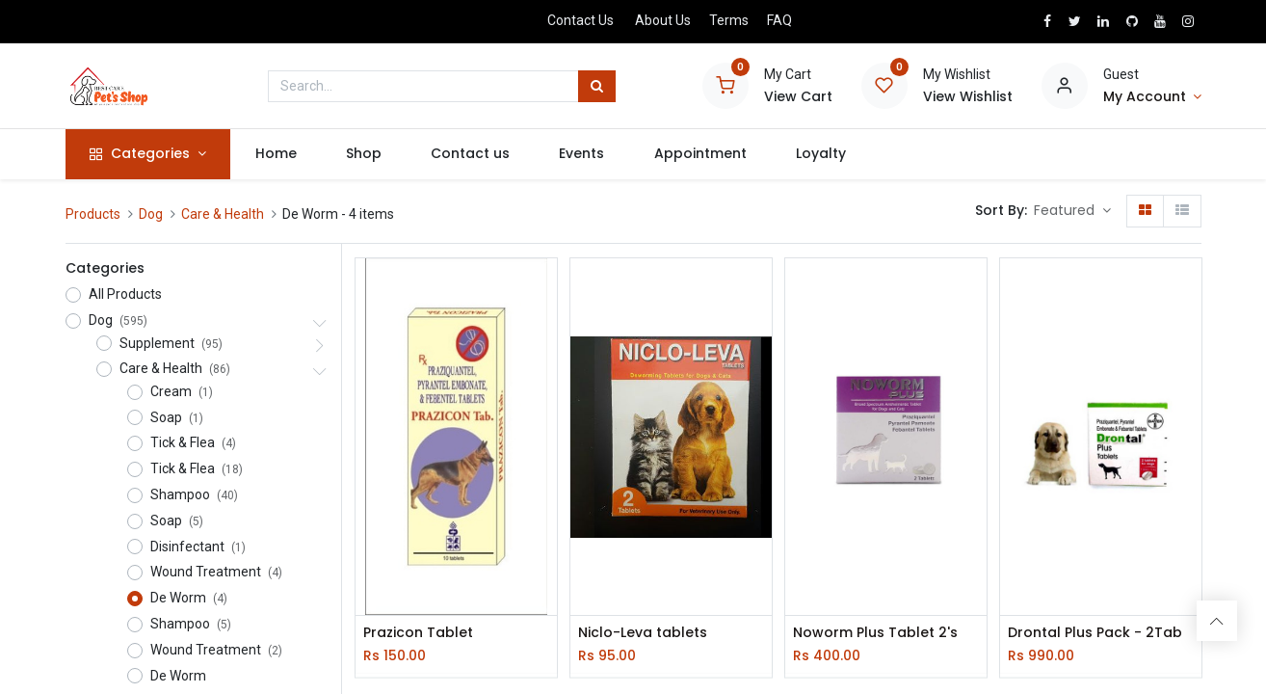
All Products (125, 294)
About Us (663, 20)
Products (93, 214)
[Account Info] (1152, 97)
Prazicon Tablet (418, 633)
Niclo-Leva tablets (642, 633)
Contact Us (580, 20)
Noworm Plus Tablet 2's (875, 633)
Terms (729, 20)
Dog (151, 214)
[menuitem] (275, 154)
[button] (1072, 211)
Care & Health (222, 214)
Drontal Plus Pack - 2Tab (1095, 633)
